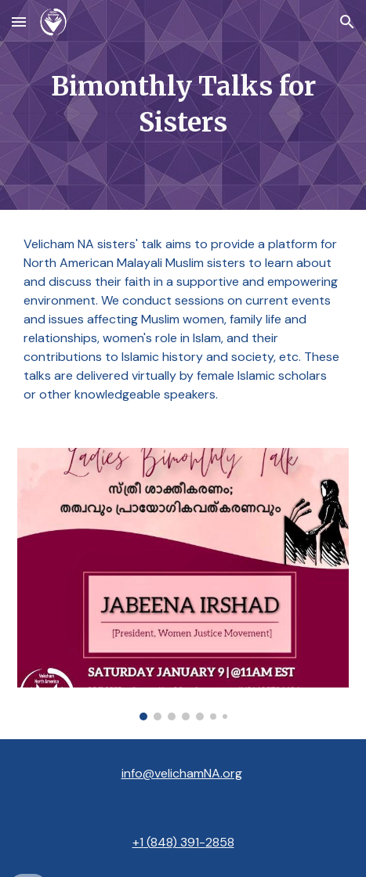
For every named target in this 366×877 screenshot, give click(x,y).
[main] (183, 105)
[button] (19, 21)
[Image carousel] (183, 584)
